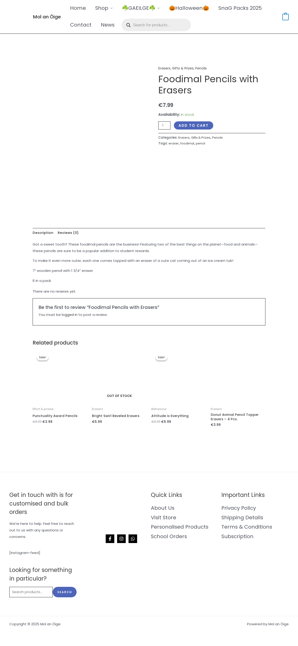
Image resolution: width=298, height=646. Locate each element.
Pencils (203, 68)
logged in (70, 315)
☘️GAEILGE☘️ (141, 8)
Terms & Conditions (246, 528)
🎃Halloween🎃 (192, 8)
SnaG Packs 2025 (244, 8)
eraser (174, 143)
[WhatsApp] (133, 540)
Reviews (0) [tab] (69, 232)
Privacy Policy (238, 509)
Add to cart (194, 125)
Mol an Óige (47, 17)
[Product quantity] (164, 125)
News (109, 24)
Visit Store (163, 518)
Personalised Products (179, 528)
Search (64, 593)
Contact (81, 24)
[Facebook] (110, 540)
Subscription (237, 537)
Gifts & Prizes (183, 68)
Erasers (164, 68)
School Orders (169, 537)
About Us (162, 509)
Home (78, 8)
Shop (103, 8)
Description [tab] (43, 232)
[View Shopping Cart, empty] (285, 16)
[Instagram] (121, 540)
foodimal (187, 143)
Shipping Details (242, 518)
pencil (201, 143)
